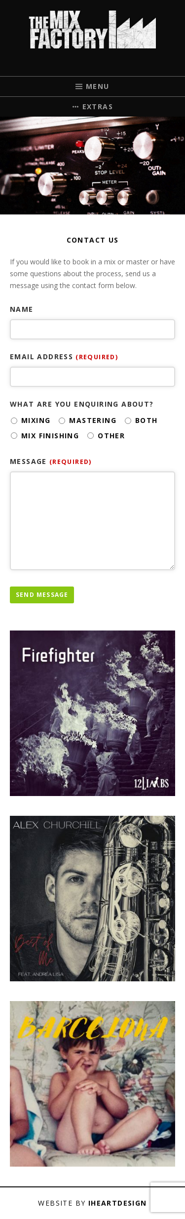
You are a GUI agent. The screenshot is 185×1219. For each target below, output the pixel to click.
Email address (64, 356)
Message (51, 461)
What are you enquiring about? (82, 404)
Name (22, 309)
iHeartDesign (117, 1203)
